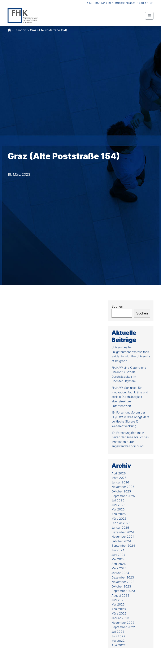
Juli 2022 (118, 631)
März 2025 (119, 518)
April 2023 (119, 609)
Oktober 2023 (121, 586)
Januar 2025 (120, 527)
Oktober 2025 (121, 491)
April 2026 (119, 473)
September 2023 (123, 591)
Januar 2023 (120, 618)
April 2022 (119, 645)
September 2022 (123, 627)
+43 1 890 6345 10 (99, 2)
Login (142, 2)
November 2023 (123, 582)
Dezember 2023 (123, 577)
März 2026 (119, 477)
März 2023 (119, 613)
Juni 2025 (118, 505)
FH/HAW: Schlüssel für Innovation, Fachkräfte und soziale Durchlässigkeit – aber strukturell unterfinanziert (130, 396)
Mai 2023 (118, 604)
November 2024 (123, 536)
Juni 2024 (118, 555)
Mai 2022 (118, 640)
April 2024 (119, 564)
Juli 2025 (118, 500)
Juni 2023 (118, 600)
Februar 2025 (121, 523)
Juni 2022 (118, 636)
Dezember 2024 (123, 532)
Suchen (117, 306)
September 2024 (123, 545)
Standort (20, 30)
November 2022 (123, 622)
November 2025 (123, 486)
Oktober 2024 (121, 541)
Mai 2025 (118, 509)
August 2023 (120, 595)
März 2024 (119, 568)
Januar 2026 (120, 482)
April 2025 (119, 514)
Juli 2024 (118, 550)
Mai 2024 (118, 559)
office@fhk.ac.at (124, 2)
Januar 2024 (120, 573)
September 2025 (123, 496)
